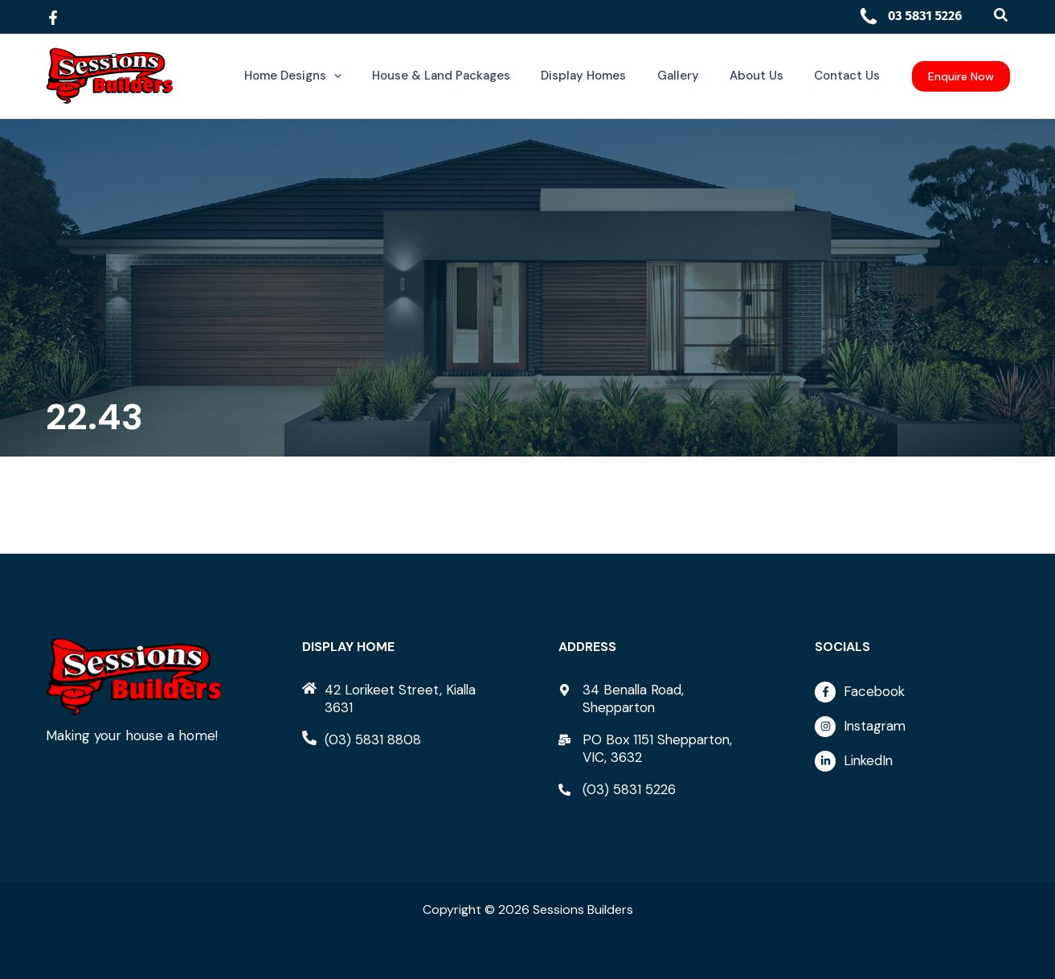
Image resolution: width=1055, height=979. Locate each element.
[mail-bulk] (655, 748)
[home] (399, 698)
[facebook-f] (912, 696)
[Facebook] (53, 17)
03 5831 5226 (910, 15)
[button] (1001, 16)
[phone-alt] (361, 739)
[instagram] (912, 730)
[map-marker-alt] (655, 698)
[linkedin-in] (912, 761)
